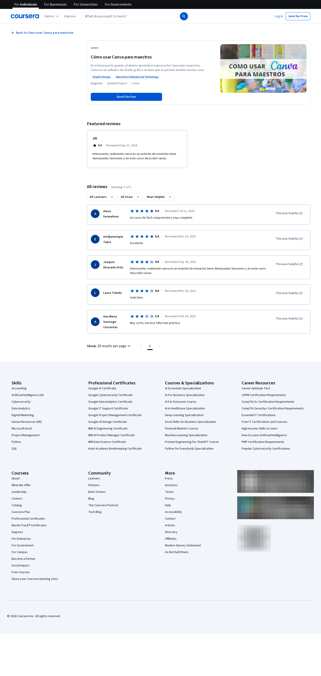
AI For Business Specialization (185, 395)
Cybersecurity (21, 402)
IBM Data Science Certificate (107, 442)
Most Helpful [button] (156, 197)
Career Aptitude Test (256, 388)
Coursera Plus (21, 512)
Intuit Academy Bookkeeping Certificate (115, 448)
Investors (171, 485)
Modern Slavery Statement (183, 545)
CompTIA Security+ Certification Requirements (273, 408)
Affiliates (171, 539)
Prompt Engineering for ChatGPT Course (192, 442)
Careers (17, 498)
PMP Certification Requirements (263, 442)
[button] (70, 16)
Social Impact (20, 565)
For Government (22, 545)
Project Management (25, 435)
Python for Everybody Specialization (189, 448)
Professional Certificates (28, 518)
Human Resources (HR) (27, 422)
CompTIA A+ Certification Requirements (268, 402)
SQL (14, 448)
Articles (170, 525)
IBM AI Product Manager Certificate (111, 435)
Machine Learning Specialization (186, 435)
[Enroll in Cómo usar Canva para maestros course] (126, 97)
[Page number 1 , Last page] (150, 346)
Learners (94, 478)
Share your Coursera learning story (35, 579)
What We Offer (21, 485)
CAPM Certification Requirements (264, 395)
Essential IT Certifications (259, 415)
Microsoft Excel (22, 428)
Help (168, 505)
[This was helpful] (289, 213)
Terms (169, 492)
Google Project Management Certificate (115, 415)
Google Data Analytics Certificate (110, 402)
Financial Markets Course (181, 428)
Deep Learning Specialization (184, 415)
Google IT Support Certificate (108, 408)
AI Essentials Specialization (183, 388)
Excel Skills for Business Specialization (190, 422)
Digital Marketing (23, 415)
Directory (171, 532)
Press (169, 478)
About (16, 478)
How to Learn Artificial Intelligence (264, 435)
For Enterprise (21, 539)
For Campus (19, 552)
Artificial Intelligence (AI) (28, 395)
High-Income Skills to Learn (259, 428)
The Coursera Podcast (103, 505)
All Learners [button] (98, 197)
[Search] (184, 16)
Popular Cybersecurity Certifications (266, 448)
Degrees (17, 532)
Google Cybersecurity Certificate (110, 395)
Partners (94, 485)
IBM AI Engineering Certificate (108, 428)
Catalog (17, 505)
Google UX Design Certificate (107, 422)
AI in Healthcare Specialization (185, 408)
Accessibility (173, 512)
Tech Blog (95, 512)
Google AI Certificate (102, 388)
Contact (170, 518)
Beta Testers (97, 492)
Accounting (19, 388)
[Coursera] (25, 16)
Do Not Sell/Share (176, 552)
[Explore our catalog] (52, 16)
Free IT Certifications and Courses (264, 422)
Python (16, 442)
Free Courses (21, 572)
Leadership (19, 492)
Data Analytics (21, 408)
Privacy (170, 498)
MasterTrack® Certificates (29, 525)
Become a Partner (23, 559)
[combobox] (126, 16)
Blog (91, 498)
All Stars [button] (127, 197)
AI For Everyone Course (180, 402)
